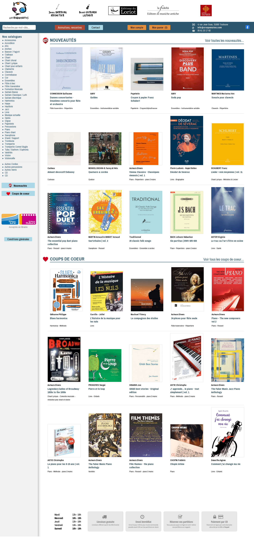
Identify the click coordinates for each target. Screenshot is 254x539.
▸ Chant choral (9, 60)
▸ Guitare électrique (11, 97)
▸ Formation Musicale (12, 89)
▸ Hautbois (7, 106)
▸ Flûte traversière (11, 86)
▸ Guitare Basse (10, 92)
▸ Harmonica (8, 100)
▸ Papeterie (8, 123)
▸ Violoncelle (8, 158)
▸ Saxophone (8, 135)
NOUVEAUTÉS (63, 40)
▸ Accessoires (9, 40)
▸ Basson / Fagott (11, 51)
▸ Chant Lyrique (9, 63)
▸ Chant (6, 57)
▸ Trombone (8, 141)
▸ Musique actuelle (11, 115)
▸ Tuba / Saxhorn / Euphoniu (15, 149)
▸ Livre (5, 112)
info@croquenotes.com (210, 27)
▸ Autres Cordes (10, 164)
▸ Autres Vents (9, 169)
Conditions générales (18, 239)
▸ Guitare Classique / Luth (14, 95)
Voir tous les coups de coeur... (223, 259)
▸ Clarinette (8, 69)
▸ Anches (7, 48)
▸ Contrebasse (9, 74)
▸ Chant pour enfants (12, 66)
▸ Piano (6, 129)
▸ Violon (6, 155)
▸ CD (5, 172)
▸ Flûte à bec (8, 83)
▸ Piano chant (9, 132)
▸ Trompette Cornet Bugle (15, 146)
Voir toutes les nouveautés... (224, 40)
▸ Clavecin (7, 71)
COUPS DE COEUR (67, 259)
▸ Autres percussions (12, 167)
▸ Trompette (8, 143)
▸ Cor (5, 77)
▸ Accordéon (8, 43)
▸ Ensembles (8, 80)
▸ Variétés (7, 152)
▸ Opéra (6, 118)
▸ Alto (5, 46)
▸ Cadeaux (7, 54)
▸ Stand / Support (10, 138)
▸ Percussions (9, 126)
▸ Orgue (6, 120)
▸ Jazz (5, 109)
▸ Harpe (6, 103)
